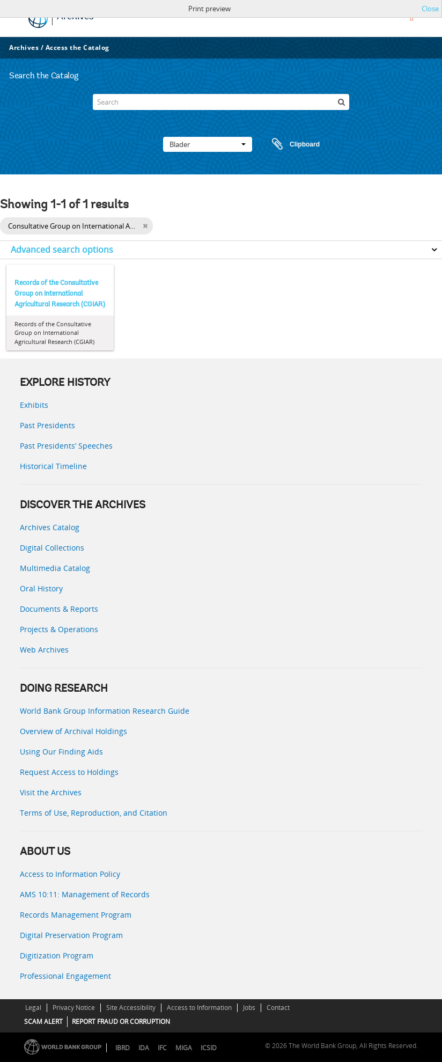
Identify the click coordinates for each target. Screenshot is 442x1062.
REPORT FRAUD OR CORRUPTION (121, 1021)
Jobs (249, 1007)
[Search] (221, 102)
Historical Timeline (53, 466)
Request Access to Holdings (69, 772)
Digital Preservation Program (71, 935)
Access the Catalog (77, 47)
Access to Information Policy (70, 874)
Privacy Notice (74, 1007)
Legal (33, 1007)
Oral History (41, 588)
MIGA (183, 1047)
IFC (162, 1047)
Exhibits (34, 405)
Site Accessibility (131, 1007)
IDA (143, 1047)
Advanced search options (62, 249)
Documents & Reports (59, 609)
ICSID (209, 1047)
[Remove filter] (145, 226)
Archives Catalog (49, 527)
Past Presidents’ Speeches (66, 446)
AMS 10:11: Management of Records (85, 894)
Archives (24, 47)
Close (430, 8)
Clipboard (291, 144)
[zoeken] (341, 102)
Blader (208, 144)
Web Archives (44, 649)
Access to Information (199, 1007)
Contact (278, 1007)
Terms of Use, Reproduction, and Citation (93, 813)
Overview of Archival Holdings (73, 731)
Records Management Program (75, 915)
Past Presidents (47, 425)
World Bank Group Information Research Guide (104, 711)
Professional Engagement (65, 976)
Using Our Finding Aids (61, 751)
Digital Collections (52, 548)
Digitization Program (56, 955)
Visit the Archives (51, 792)
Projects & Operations (59, 629)
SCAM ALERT (43, 1021)
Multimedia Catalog (55, 568)
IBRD (122, 1047)
